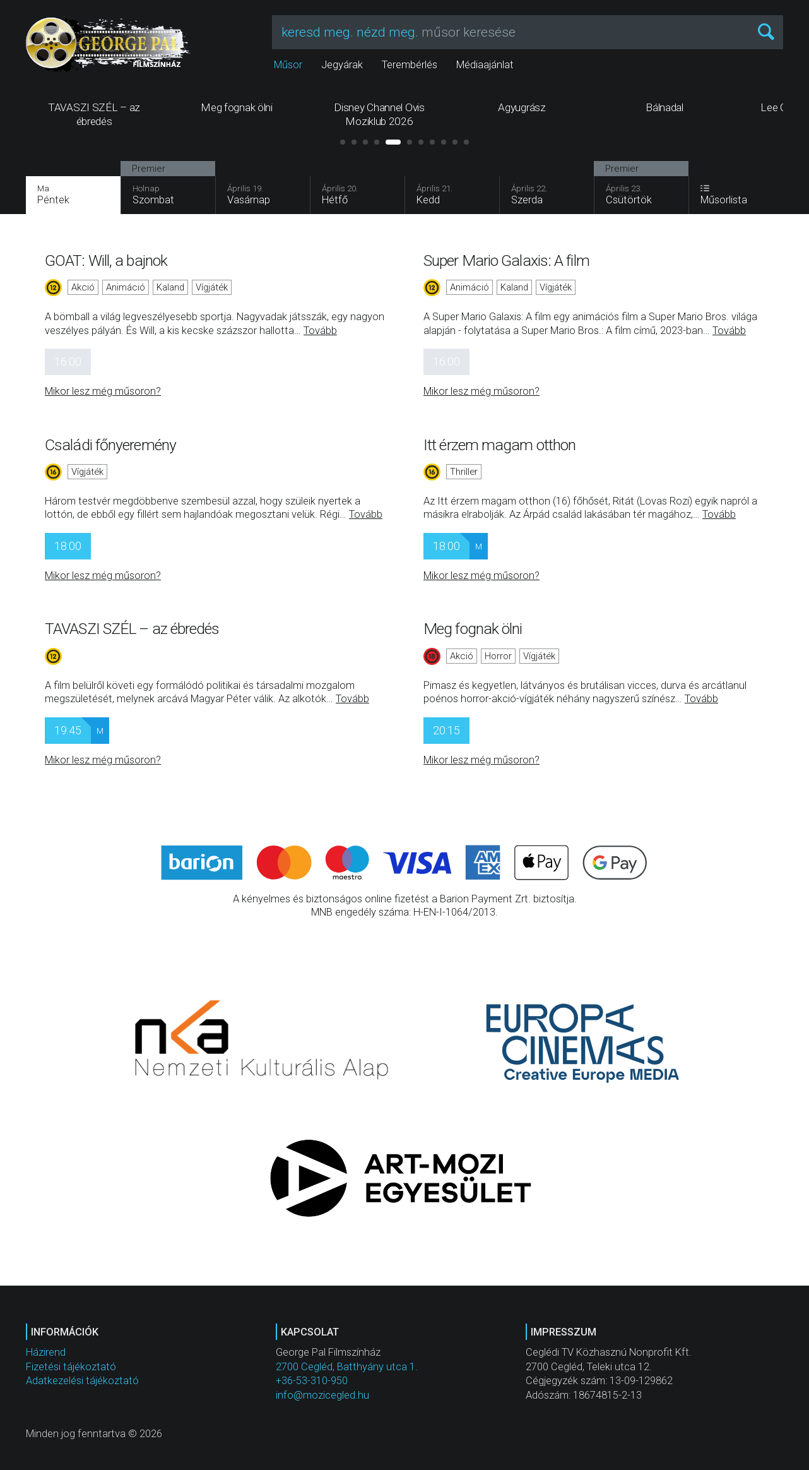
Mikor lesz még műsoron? (103, 391)
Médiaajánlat (485, 65)
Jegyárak (342, 65)
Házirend (46, 1352)
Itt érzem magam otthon (499, 445)
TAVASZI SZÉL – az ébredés (132, 628)
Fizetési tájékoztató (71, 1367)
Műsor (288, 65)
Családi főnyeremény (110, 445)
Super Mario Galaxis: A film (506, 260)
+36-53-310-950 (312, 1381)
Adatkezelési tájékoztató (82, 1381)
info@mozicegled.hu (322, 1395)
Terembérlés (409, 65)
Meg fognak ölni (473, 628)
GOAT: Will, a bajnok (106, 260)
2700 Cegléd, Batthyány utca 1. (347, 1367)
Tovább (320, 331)
